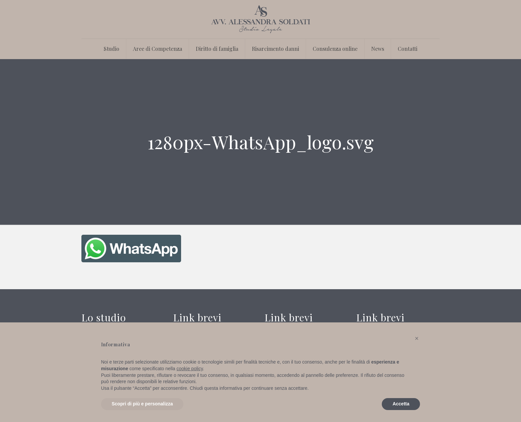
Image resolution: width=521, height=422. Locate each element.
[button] (416, 338)
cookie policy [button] (189, 368)
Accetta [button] (400, 403)
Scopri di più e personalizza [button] (142, 403)
